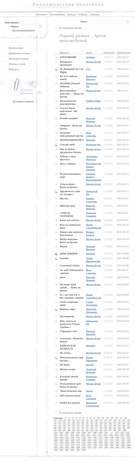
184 (128, 445)
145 (66, 440)
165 (100, 442)
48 (119, 423)
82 (119, 428)
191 (89, 447)
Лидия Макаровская (93, 260)
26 (96, 420)
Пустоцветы (67, 316)
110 (106, 433)
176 (83, 445)
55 (74, 425)
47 (115, 423)
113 (122, 433)
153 (111, 440)
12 (107, 418)
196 (117, 447)
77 (96, 428)
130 (61, 437)
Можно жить (67, 369)
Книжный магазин (19, 58)
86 (60, 430)
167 (111, 442)
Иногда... (65, 198)
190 (83, 447)
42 (92, 423)
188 (72, 447)
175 (78, 445)
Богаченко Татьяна (91, 378)
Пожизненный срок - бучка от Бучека (71, 385)
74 (83, 428)
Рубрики (83, 14)
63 (110, 425)
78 (101, 428)
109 (100, 433)
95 (101, 430)
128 (127, 435)
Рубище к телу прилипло (68, 158)
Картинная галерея (19, 53)
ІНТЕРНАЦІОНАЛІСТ (72, 139)
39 (78, 423)
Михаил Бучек (93, 61)
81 (115, 428)
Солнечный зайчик (69, 265)
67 (128, 425)
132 (72, 437)
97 (110, 430)
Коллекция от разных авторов (93, 166)
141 (122, 437)
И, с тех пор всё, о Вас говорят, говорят (72, 296)
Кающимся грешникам (66, 63)
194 (106, 447)
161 (78, 442)
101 (55, 433)
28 (105, 420)
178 (94, 445)
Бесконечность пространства (68, 102)
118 (72, 435)
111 (111, 433)
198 (128, 447)
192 (94, 447)
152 (106, 440)
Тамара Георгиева (91, 200)
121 (88, 435)
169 (122, 442)
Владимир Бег (93, 144)
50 (128, 423)
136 (94, 437)
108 (94, 433)
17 (55, 420)
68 (55, 428)
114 (127, 433)
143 (55, 440)
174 (72, 445)
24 (87, 420)
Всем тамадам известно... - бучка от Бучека (72, 93)
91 (83, 430)
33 (128, 420)
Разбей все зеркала (70, 402)
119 (77, 435)
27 (101, 420)
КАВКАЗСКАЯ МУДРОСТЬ (68, 347)
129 (55, 437)
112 (116, 433)
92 (87, 430)
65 (119, 425)
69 (60, 428)
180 (106, 445)
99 (119, 430)
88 (69, 430)
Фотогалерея (16, 47)
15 (121, 418)
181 (111, 445)
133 (78, 437)
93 (92, 430)
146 (72, 440)
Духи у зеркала (68, 163)
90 (78, 430)
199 (55, 450)
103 (66, 433)
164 (94, 442)
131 (66, 437)
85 (55, 430)
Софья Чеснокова (91, 303)
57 (83, 425)
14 (116, 418)
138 (106, 437)
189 (78, 447)
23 (83, 420)
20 (69, 420)
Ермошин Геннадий (91, 214)
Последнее (41, 14)
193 (100, 447)
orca (88, 69)
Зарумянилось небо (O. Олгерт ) (70, 193)
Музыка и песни (17, 63)
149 (89, 440)
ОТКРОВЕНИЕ (68, 57)
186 (61, 447)
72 (74, 428)
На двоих (65, 364)
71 (69, 428)
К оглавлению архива (70, 27)
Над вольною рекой (70, 395)
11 (103, 418)
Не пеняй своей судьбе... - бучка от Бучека (70, 287)
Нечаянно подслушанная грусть (71, 134)
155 (122, 440)
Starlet (89, 390)
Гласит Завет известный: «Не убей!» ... (68, 111)
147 (78, 440)
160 (72, 442)
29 (110, 420)
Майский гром (67, 205)
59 (92, 425)
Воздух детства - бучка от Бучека (69, 241)
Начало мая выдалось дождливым (71, 233)
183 (122, 445)
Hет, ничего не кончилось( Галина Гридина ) (70, 323)
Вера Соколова (91, 134)
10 (98, 418)
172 (61, 445)
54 (69, 425)
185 (55, 447)
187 (66, 447)
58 (87, 425)
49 (124, 423)
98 (115, 430)
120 (82, 435)
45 (105, 423)
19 (64, 420)
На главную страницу (23, 101)
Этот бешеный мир (71, 390)
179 (100, 445)
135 (89, 437)
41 (87, 423)
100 (124, 430)
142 (128, 437)
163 (89, 442)
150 (94, 440)
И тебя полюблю (69, 118)
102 (61, 433)
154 (117, 440)
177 (89, 445)
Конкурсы (14, 69)
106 (83, 433)
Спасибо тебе (67, 144)
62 (105, 425)
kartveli (90, 364)
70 (64, 428)
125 (110, 435)
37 (69, 423)
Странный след (68, 331)
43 (96, 423)
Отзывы (94, 14)
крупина (90, 57)
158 (61, 442)
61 (101, 425)
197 (122, 447)
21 (74, 420)
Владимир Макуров (91, 78)
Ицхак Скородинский (93, 226)
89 (74, 430)
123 (99, 435)
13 (112, 418)
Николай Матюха (90, 120)
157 (55, 442)
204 (83, 450)
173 (66, 445)
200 (61, 450)
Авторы (71, 14)
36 (64, 423)
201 (66, 450)
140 (117, 437)
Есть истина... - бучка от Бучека (69, 186)
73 (78, 428)
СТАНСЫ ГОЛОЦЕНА (66, 214)
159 (66, 442)
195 (111, 447)
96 (105, 430)
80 (110, 428)
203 (78, 450)
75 (87, 428)
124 (105, 435)
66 (124, 425)
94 (96, 430)
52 (60, 425)
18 (60, 420)
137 (100, 437)
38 (74, 423)
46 (110, 423)
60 (96, 425)
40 (83, 423)
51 (55, 425)
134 (83, 437)
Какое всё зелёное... (70, 220)
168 (117, 442)
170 (128, 442)
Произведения (57, 14)
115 (55, 435)
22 (78, 420)
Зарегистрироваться (23, 30)
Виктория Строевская (92, 404)
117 (66, 435)
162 (83, 442)
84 (128, 428)
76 (92, 428)
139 (111, 437)
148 (83, 440)
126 (116, 435)
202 (72, 450)
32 (124, 420)
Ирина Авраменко (92, 359)
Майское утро (67, 309)
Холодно (64, 258)
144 (61, 440)
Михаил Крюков (90, 233)
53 (64, 425)
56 (78, 425)
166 (106, 442)
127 (122, 435)
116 (61, 435)
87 (64, 430)
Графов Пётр (93, 100)
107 (89, 433)
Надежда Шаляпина (91, 311)
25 (92, 420)
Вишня (63, 246)
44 (101, 423)
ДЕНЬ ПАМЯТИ (68, 253)
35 (60, 423)
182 (117, 445)
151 (100, 440)
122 (94, 435)
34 (55, 423)
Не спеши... (66, 352)
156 (128, 440)
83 (124, 428)
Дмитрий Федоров (91, 371)
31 (119, 420)
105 (78, 433)
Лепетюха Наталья (91, 158)
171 (55, 445)
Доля (62, 277)
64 (115, 425)
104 (72, 433)
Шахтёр (90, 139)
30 (115, 420)
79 (105, 428)
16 (126, 418)
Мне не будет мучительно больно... (71, 151)
